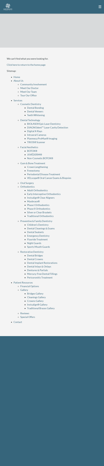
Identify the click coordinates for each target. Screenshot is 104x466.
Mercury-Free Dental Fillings (42, 273)
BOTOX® (32, 150)
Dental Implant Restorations (42, 262)
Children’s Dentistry (37, 224)
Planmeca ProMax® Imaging (42, 138)
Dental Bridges (35, 255)
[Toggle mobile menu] (100, 7)
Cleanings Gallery (36, 297)
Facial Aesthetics (29, 147)
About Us (18, 80)
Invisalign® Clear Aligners (41, 197)
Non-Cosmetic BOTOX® (40, 158)
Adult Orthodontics (37, 190)
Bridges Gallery (35, 293)
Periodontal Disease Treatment (43, 174)
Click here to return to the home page (26, 64)
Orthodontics (27, 186)
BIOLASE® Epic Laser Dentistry (44, 123)
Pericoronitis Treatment (40, 277)
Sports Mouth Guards (38, 246)
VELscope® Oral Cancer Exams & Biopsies (49, 178)
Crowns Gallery (35, 301)
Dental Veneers (35, 111)
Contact (18, 322)
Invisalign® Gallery (37, 304)
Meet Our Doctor (29, 88)
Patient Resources (23, 282)
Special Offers (27, 317)
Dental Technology (30, 120)
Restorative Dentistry (31, 251)
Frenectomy (33, 170)
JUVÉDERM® (34, 154)
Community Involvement (33, 84)
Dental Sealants (35, 232)
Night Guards (34, 243)
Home (17, 77)
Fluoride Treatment (37, 239)
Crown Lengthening (37, 167)
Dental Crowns (35, 259)
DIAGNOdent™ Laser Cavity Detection (47, 127)
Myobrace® (33, 201)
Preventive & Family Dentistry (36, 221)
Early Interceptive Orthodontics (44, 194)
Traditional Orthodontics (40, 216)
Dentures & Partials (37, 270)
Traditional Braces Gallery (41, 308)
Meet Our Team (28, 91)
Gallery (24, 289)
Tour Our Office (28, 95)
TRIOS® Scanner (36, 142)
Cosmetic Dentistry (30, 104)
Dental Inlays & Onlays (39, 266)
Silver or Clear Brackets (39, 212)
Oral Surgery (27, 183)
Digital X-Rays (34, 131)
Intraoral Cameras (36, 134)
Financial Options (29, 286)
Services (18, 100)
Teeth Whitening (36, 115)
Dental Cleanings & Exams (41, 228)
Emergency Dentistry (38, 235)
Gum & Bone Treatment (32, 163)
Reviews (24, 313)
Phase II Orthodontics (38, 208)
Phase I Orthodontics (38, 205)
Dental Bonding (35, 107)
